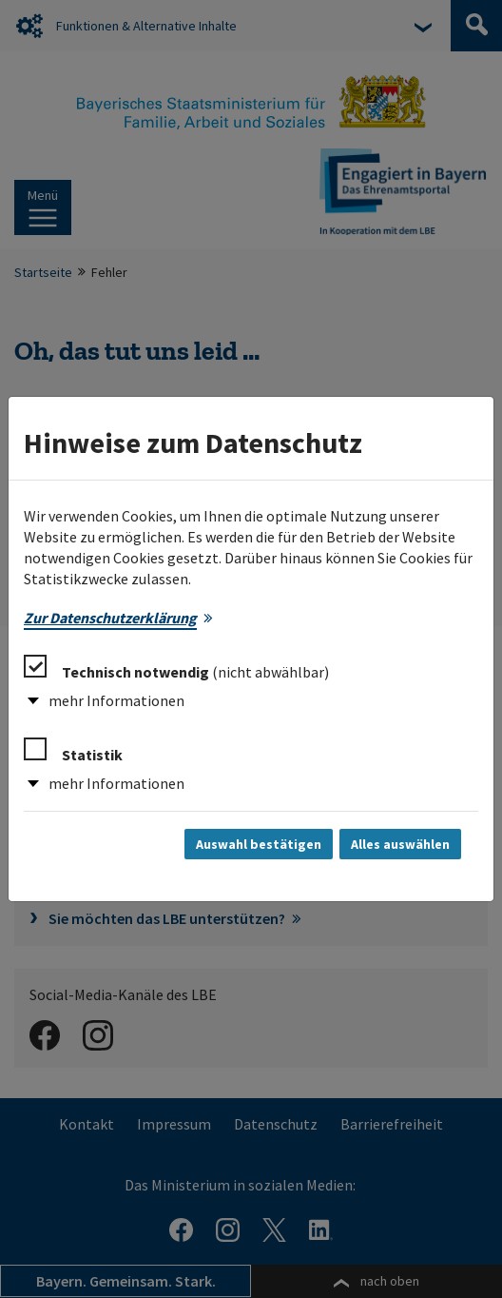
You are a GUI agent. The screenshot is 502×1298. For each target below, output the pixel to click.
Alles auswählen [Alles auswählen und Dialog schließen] (400, 844)
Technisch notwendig (176, 668)
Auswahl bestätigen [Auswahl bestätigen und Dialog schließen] (258, 844)
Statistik (73, 751)
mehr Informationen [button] (116, 700)
